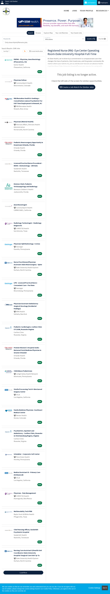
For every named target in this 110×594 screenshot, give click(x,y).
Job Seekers (90, 2)
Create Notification (36, 51)
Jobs (74, 10)
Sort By (5, 51)
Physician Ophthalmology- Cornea (27, 244)
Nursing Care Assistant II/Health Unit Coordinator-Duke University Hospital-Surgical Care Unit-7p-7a (28, 552)
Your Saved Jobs (76, 33)
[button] (102, 39)
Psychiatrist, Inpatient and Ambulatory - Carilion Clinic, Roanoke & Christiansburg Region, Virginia (28, 433)
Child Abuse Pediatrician (23, 371)
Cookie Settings (94, 588)
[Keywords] (23, 39)
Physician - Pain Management (25, 493)
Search (30, 33)
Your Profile (86, 10)
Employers (103, 2)
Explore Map (48, 33)
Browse (38, 33)
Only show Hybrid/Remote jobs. (16, 42)
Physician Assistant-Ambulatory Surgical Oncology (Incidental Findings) (26, 306)
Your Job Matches (62, 33)
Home (66, 10)
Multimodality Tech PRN (23, 511)
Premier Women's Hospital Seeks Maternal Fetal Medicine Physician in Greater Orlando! (27, 350)
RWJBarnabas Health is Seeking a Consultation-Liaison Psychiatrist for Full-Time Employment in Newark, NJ (28, 100)
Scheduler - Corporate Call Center (27, 454)
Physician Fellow (20, 80)
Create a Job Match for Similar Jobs (77, 87)
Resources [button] (101, 10)
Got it (105, 588)
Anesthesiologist (20, 205)
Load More (23, 573)
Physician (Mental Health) (23, 122)
